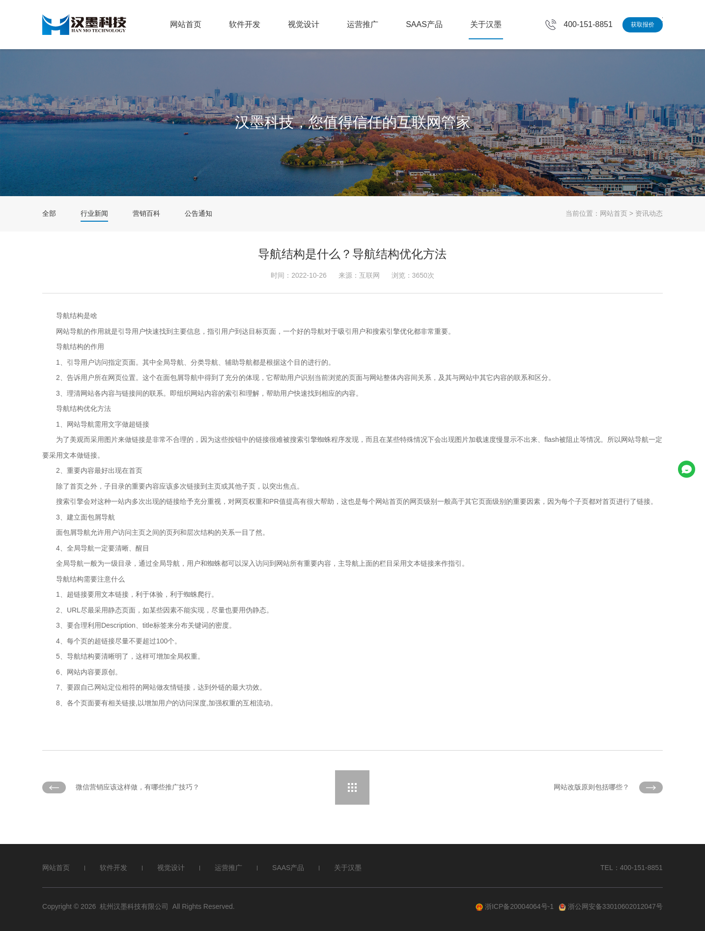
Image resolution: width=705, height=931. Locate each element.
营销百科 (146, 213)
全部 (49, 213)
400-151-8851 (588, 24)
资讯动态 (649, 213)
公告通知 (198, 213)
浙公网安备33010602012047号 (611, 906)
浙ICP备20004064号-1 (515, 906)
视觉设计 (303, 24)
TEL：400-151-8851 (631, 868)
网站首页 (185, 24)
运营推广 (362, 24)
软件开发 (244, 24)
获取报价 (642, 24)
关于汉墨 (486, 24)
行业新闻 (94, 213)
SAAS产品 (424, 24)
